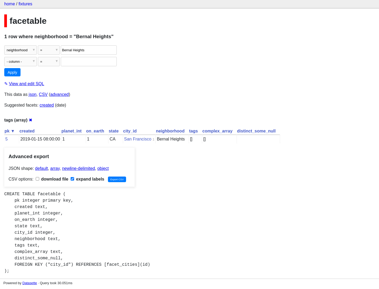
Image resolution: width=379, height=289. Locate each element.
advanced (59, 94)
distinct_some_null (256, 131)
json (33, 94)
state (114, 131)
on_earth (95, 131)
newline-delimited (78, 168)
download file (52, 179)
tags (193, 131)
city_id (130, 131)
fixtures (25, 4)
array (55, 168)
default (41, 168)
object (103, 168)
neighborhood (170, 131)
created (47, 105)
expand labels (87, 179)
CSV (43, 94)
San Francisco (137, 139)
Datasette (29, 283)
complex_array (217, 131)
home (9, 4)
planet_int (72, 131)
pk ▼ (10, 131)
